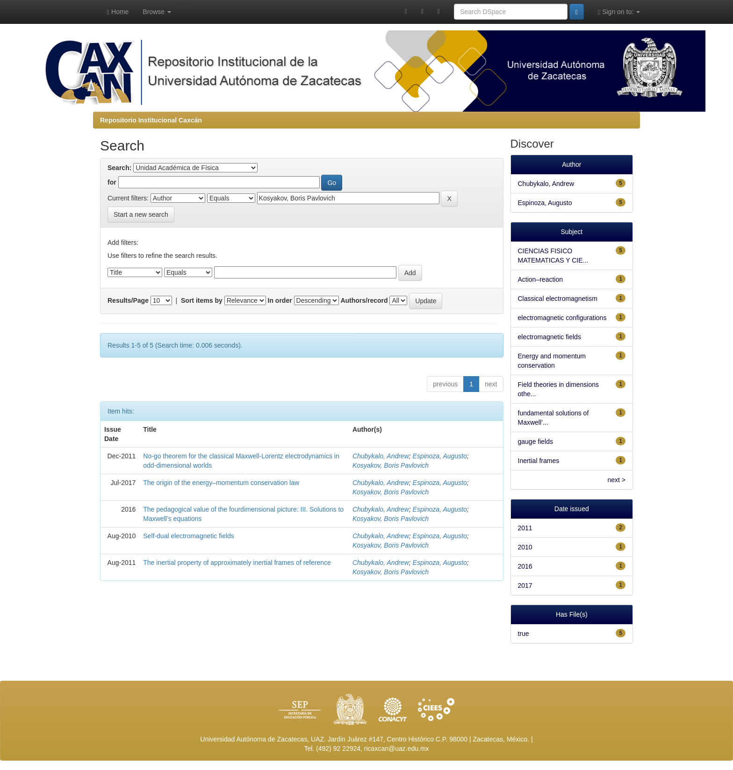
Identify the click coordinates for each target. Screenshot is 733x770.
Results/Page (128, 300)
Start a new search (141, 214)
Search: (119, 167)
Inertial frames (539, 460)
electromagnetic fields (549, 337)
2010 (525, 547)
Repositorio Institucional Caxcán (151, 120)
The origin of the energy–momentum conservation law (221, 482)
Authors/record (364, 300)
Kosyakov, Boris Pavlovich (390, 465)
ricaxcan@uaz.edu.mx (396, 748)
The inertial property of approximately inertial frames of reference (237, 562)
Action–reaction (540, 279)
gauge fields (535, 441)
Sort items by (202, 300)
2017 (525, 585)
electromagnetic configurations (562, 317)
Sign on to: (619, 12)
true (523, 633)
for (112, 182)
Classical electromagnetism (557, 298)
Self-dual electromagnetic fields (188, 536)
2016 (525, 566)
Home (118, 12)
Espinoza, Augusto (440, 456)
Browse (157, 11)
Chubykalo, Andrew (380, 456)
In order (280, 300)
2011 (525, 528)
